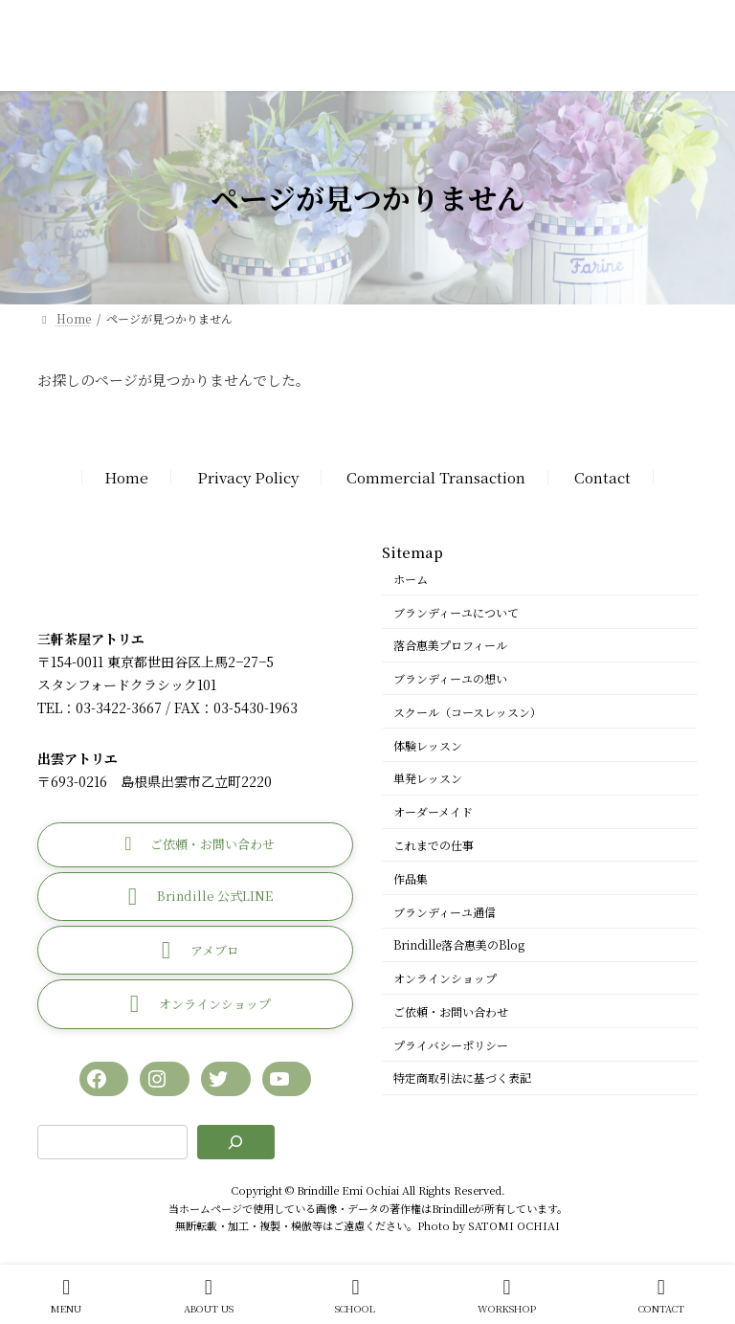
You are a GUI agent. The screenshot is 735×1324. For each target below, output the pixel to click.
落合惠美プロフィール (450, 646)
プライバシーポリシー (450, 1045)
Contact (602, 477)
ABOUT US (209, 1295)
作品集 (410, 878)
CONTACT (661, 1295)
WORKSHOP (507, 1295)
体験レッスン (427, 745)
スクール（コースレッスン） (467, 712)
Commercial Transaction (435, 477)
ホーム (410, 579)
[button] (195, 844)
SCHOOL (355, 1295)
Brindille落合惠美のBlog (458, 945)
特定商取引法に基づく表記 (462, 1078)
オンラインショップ (445, 978)
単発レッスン (427, 779)
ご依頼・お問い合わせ (450, 1011)
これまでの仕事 (433, 845)
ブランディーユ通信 (444, 912)
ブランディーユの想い (450, 678)
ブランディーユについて (456, 612)
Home (126, 477)
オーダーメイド (433, 812)
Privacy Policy (248, 477)
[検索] (236, 1143)
